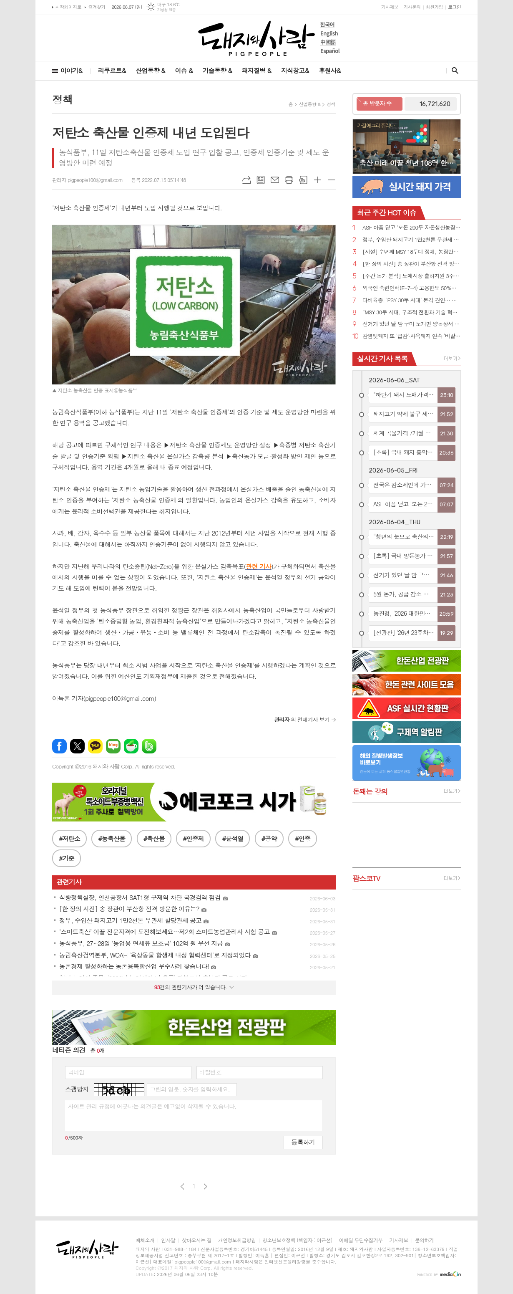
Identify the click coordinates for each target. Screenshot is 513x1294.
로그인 (454, 7)
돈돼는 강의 (370, 791)
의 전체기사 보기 (301, 719)
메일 (275, 180)
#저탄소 (69, 838)
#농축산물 (111, 838)
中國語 (330, 42)
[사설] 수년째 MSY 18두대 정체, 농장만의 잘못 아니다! (411, 251)
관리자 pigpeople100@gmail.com (87, 179)
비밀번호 (210, 1072)
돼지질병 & (256, 70)
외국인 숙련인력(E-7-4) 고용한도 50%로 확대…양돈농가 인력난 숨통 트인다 (411, 288)
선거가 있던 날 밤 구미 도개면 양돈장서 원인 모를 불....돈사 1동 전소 (411, 324)
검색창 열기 (453, 70)
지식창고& (295, 70)
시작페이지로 (68, 7)
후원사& (329, 70)
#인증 (302, 838)
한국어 (330, 25)
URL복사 (246, 180)
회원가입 (434, 7)
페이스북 (59, 746)
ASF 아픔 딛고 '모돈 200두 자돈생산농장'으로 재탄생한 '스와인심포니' (411, 227)
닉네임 (76, 1072)
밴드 (149, 746)
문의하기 (424, 1240)
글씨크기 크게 (317, 180)
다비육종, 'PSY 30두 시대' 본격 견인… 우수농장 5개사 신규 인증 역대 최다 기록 (411, 300)
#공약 (269, 838)
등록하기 (303, 1141)
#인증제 (193, 838)
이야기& (71, 70)
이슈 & (183, 70)
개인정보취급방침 (237, 1240)
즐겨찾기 (96, 7)
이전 (182, 1186)
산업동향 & (150, 70)
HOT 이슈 (386, 212)
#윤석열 (232, 838)
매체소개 (145, 1240)
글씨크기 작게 (331, 180)
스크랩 (303, 180)
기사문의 (411, 7)
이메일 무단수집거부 (361, 1240)
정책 (331, 104)
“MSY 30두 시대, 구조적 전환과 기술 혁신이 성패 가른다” (411, 312)
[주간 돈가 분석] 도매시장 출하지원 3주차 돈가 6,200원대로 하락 (411, 276)
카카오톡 (95, 746)
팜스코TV (366, 878)
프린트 (289, 180)
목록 (260, 180)
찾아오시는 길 (196, 1240)
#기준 (66, 858)
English (330, 33)
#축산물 (154, 838)
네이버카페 (131, 746)
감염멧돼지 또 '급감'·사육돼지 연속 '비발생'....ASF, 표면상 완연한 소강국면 (411, 336)
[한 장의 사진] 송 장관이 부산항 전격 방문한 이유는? (411, 264)
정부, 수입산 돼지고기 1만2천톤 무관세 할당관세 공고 (411, 239)
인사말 (168, 1240)
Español (330, 51)
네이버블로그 (113, 746)
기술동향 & (216, 70)
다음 (205, 1186)
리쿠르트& (112, 70)
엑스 (77, 746)
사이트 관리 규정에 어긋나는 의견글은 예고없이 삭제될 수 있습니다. (152, 1106)
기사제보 (389, 7)
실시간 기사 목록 (382, 359)
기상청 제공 (166, 10)
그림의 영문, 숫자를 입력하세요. (189, 1089)
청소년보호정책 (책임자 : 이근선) (297, 1240)
